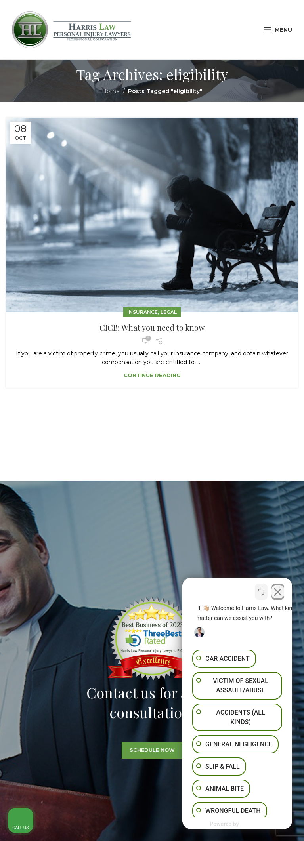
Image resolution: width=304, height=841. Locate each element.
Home (111, 91)
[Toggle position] (261, 590)
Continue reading (152, 375)
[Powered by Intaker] (236, 824)
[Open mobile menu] (278, 30)
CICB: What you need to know (152, 327)
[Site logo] (71, 29)
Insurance (142, 312)
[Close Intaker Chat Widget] (277, 590)
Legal (169, 312)
